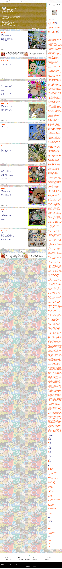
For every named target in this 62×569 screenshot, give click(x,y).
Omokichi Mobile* (51, 504)
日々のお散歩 (50, 19)
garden (3, 32)
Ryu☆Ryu (50, 495)
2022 (48, 442)
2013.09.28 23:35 (42, 163)
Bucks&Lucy (50, 486)
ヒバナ (49, 518)
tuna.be (31, 555)
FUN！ (49, 537)
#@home (2, 49)
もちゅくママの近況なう (52, 483)
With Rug (49, 477)
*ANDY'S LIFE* (50, 505)
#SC (6, 120)
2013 (48, 453)
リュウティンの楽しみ (6, 167)
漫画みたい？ (4, 188)
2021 (48, 443)
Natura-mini (50, 470)
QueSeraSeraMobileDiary (52, 508)
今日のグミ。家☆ (51, 496)
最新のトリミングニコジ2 (52, 33)
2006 (48, 462)
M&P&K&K (50, 512)
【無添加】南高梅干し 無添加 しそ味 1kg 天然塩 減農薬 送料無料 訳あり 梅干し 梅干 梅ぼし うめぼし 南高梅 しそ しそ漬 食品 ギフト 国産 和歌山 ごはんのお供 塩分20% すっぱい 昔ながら (14, 54)
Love (38, 28)
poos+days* (50, 469)
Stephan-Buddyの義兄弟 (52, 472)
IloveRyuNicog (23, 5)
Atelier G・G (50, 525)
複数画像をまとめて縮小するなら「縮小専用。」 (10, 564)
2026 (48, 437)
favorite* (49, 514)
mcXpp (49, 543)
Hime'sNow (50, 479)
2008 (48, 460)
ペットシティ (4, 82)
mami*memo (50, 490)
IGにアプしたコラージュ (7, 230)
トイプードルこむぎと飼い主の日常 (54, 499)
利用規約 (28, 559)
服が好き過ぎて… (5, 60)
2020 (48, 444)
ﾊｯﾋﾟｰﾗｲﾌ (49, 500)
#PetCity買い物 (4, 99)
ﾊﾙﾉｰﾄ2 (49, 539)
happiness (50, 520)
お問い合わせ (34, 559)
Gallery (34, 28)
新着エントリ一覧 (21, 557)
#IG (13, 248)
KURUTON (50, 533)
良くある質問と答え (8, 559)
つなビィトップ (7, 557)
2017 (48, 448)
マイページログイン (49, 557)
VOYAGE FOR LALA (51, 532)
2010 (48, 457)
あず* (49, 474)
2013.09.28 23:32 (42, 205)
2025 (48, 438)
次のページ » (23, 251)
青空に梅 (3, 124)
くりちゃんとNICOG (51, 22)
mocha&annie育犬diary (52, 503)
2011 (48, 456)
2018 (48, 447)
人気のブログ (34, 557)
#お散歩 (2, 120)
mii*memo (50, 494)
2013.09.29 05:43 (42, 49)
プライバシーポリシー (22, 559)
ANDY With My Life (51, 510)
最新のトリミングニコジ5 (52, 30)
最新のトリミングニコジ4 (52, 31)
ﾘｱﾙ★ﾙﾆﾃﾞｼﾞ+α (50, 491)
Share (43, 28)
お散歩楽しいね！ (5, 103)
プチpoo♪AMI (50, 487)
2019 (48, 446)
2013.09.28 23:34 (42, 184)
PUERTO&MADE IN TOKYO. (53, 527)
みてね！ (49, 509)
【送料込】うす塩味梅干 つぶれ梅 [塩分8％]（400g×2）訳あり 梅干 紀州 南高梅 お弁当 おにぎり (37, 54)
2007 (48, 461)
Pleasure (49, 540)
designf (49, 528)
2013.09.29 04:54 (42, 78)
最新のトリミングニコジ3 (52, 32)
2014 (48, 452)
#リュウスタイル (4, 78)
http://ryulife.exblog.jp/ (10, 9)
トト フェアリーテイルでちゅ (53, 478)
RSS (49, 546)
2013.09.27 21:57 (42, 248)
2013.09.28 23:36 (42, 120)
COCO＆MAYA (50, 473)
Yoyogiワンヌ (50, 516)
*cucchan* (50, 513)
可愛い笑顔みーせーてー (52, 23)
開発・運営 (47, 559)
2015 (48, 451)
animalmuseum (50, 529)
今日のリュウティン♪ (6, 209)
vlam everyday (50, 468)
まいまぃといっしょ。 (52, 481)
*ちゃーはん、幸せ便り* (52, 482)
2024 (48, 439)
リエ (7, 7)
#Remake (9, 248)
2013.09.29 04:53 (42, 99)
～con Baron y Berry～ (52, 492)
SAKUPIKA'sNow (51, 501)
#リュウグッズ (3, 248)
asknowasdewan (51, 531)
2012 (48, 455)
